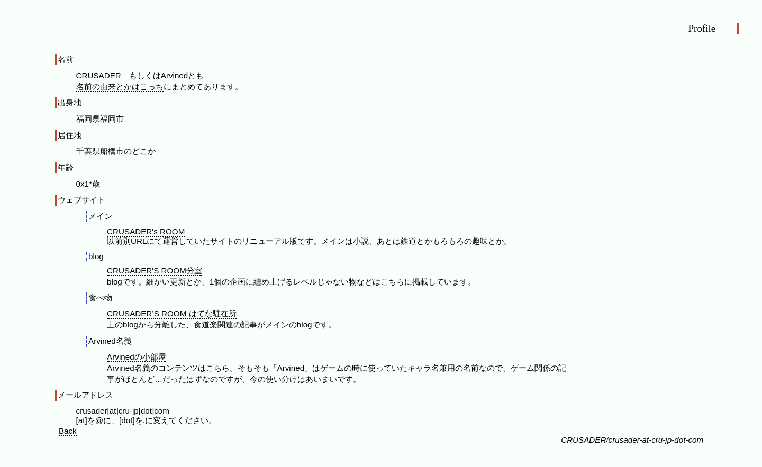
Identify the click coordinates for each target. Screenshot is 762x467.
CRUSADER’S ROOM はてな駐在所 (171, 313)
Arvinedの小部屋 (136, 356)
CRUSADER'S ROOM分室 (154, 270)
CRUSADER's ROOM (146, 231)
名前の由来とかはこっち (120, 86)
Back (68, 430)
